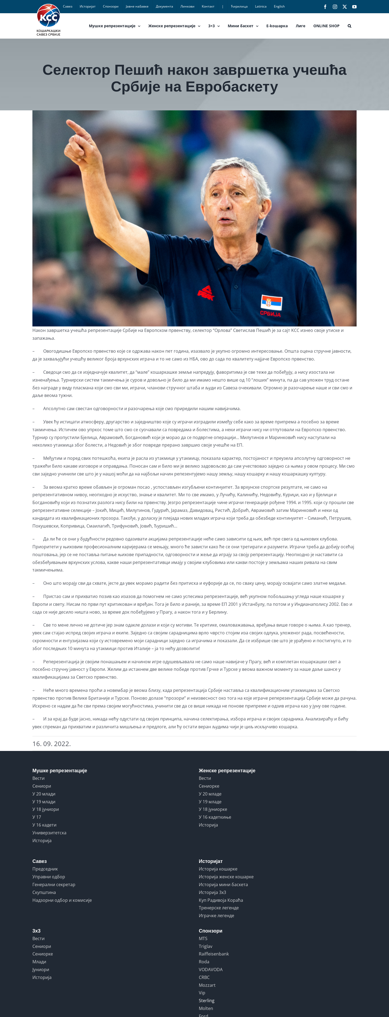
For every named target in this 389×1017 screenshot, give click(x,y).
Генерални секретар (53, 884)
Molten (206, 1008)
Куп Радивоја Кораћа (221, 900)
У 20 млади (43, 794)
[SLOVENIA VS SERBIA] (194, 218)
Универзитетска (49, 833)
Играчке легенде (216, 916)
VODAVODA (211, 969)
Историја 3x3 (212, 892)
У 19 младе (210, 802)
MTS (203, 938)
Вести (38, 778)
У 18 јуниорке (213, 809)
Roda (204, 962)
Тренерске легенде (219, 908)
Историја (42, 840)
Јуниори (40, 969)
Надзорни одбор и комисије (62, 900)
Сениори (41, 786)
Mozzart (207, 985)
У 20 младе (210, 794)
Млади (39, 962)
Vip (202, 993)
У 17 (36, 817)
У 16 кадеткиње (215, 817)
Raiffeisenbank (214, 954)
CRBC (204, 977)
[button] (349, 26)
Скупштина (44, 892)
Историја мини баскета (223, 884)
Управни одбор (48, 877)
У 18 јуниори (45, 809)
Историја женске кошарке (226, 877)
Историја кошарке (218, 869)
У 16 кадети (44, 825)
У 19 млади (43, 802)
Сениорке (209, 786)
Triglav (205, 946)
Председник (45, 869)
